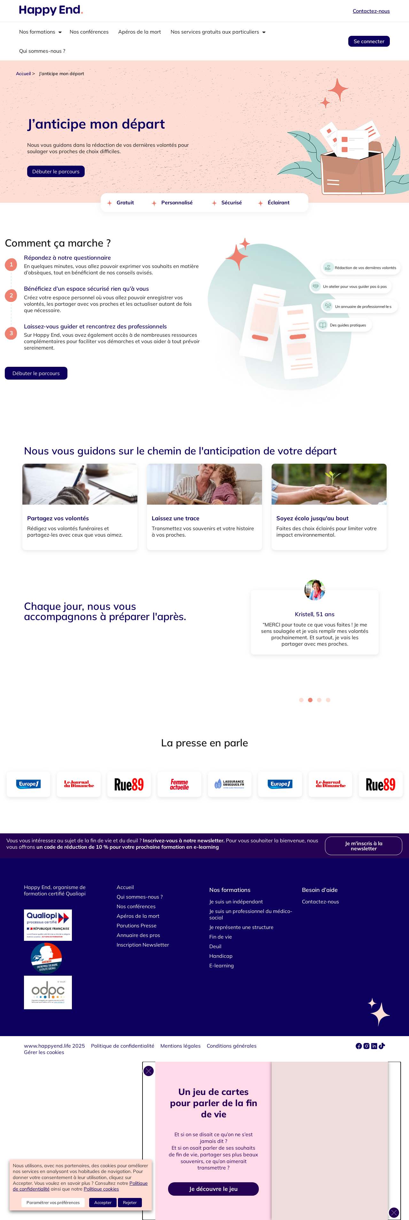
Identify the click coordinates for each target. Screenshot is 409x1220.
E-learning (221, 965)
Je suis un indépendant (236, 901)
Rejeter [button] (130, 1202)
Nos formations (37, 31)
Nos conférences (89, 31)
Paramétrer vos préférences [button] (53, 1202)
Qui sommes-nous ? (42, 51)
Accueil (23, 73)
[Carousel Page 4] (328, 700)
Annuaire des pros (138, 935)
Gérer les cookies (44, 1052)
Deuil (215, 946)
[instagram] (367, 1047)
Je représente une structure (241, 927)
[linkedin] (374, 1047)
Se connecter (369, 41)
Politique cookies (101, 1189)
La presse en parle (204, 742)
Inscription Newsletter (143, 944)
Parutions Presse (137, 925)
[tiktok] (382, 1047)
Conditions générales (232, 1046)
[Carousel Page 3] (319, 700)
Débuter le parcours (56, 171)
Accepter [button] (103, 1202)
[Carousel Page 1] (301, 700)
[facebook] (359, 1047)
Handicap (221, 956)
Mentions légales (180, 1046)
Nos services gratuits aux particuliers (215, 31)
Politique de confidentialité (122, 1046)
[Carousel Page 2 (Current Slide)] (310, 700)
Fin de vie (220, 936)
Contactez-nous (371, 11)
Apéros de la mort (139, 31)
